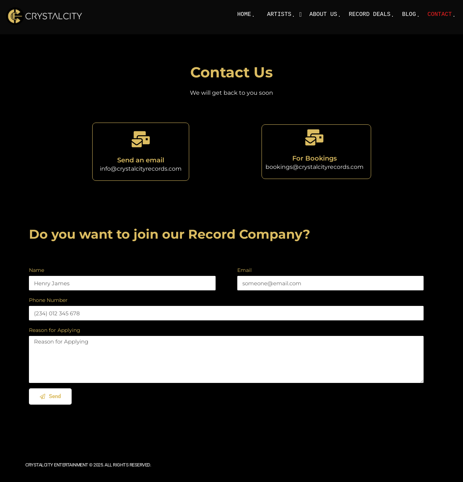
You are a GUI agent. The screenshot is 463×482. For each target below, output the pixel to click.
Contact (440, 14)
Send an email (140, 160)
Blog (409, 14)
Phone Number (48, 300)
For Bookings (314, 158)
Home (244, 14)
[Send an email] (141, 139)
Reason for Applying (54, 330)
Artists (279, 14)
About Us (323, 14)
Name (36, 270)
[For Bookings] (314, 137)
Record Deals (369, 14)
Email (244, 270)
